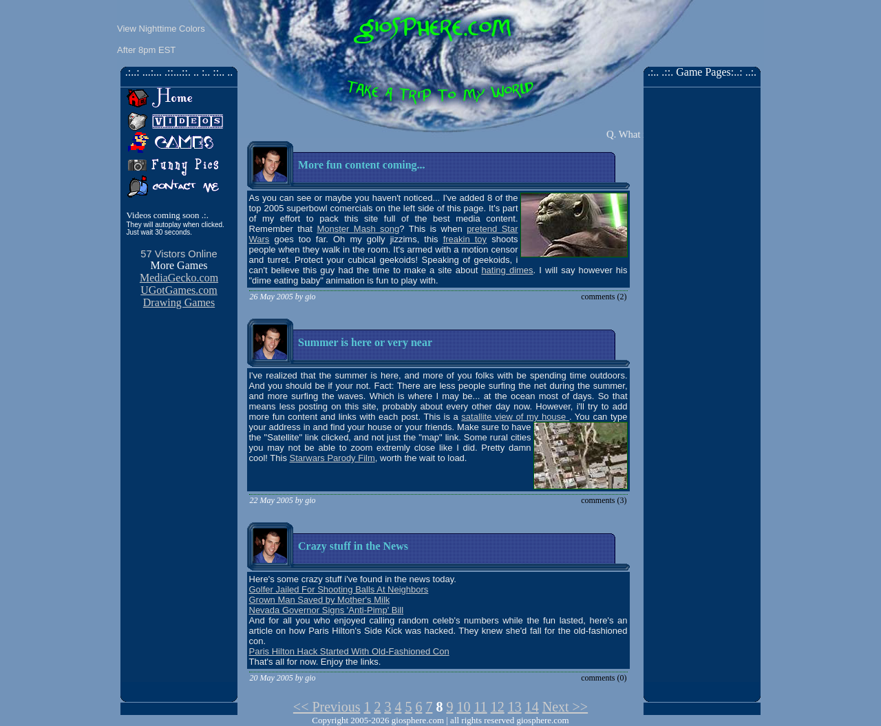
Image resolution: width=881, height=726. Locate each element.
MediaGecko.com (179, 278)
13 (515, 706)
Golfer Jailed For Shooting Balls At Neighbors (339, 589)
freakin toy (465, 239)
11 (480, 706)
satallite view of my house (515, 417)
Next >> (565, 706)
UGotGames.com (178, 290)
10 (463, 706)
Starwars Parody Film (332, 458)
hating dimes (507, 270)
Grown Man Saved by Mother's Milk (319, 600)
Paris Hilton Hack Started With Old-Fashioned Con (349, 651)
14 (532, 706)
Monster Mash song (358, 229)
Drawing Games (179, 302)
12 (498, 706)
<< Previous (327, 706)
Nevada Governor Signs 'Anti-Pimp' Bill (326, 610)
